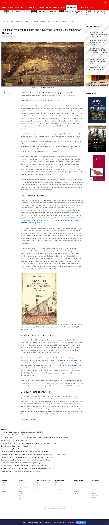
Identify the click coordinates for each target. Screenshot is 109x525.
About (74, 482)
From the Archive (59, 487)
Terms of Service (36, 506)
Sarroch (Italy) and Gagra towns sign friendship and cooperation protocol (23, 465)
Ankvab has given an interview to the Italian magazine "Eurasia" (20, 471)
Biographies (3, 491)
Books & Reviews (59, 485)
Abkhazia (24, 8)
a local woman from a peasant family (61, 373)
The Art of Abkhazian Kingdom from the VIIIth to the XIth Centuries (98, 42)
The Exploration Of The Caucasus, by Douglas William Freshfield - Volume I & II (98, 34)
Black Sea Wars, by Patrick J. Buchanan (13, 449)
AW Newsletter (72, 21)
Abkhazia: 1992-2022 (60, 489)
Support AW (89, 8)
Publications (71, 8)
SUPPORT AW (81, 522)
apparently (53, 401)
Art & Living (21, 495)
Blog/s (38, 489)
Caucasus (43, 21)
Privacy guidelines (44, 506)
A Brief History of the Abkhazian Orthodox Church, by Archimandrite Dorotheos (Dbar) (71, 11)
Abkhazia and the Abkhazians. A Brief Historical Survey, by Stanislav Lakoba (43, 11)
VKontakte (94, 493)
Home (4, 8)
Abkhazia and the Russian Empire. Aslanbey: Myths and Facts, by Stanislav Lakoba (16, 11)
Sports (50, 21)
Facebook (94, 482)
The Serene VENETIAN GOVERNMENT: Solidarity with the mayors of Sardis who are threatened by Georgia (34, 437)
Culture (2, 487)
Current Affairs (13, 8)
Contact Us (76, 491)
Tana (79, 202)
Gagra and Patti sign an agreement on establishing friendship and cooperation (25, 451)
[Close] (106, 523)
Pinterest (94, 497)
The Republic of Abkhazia (7, 482)
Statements (19, 21)
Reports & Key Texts (23, 487)
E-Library (57, 482)
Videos (59, 506)
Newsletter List (76, 485)
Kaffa (73, 207)
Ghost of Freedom (52, 123)
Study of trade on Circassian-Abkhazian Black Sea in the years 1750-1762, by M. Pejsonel (28, 443)
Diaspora (33, 21)
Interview (5, 21)
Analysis (49, 8)
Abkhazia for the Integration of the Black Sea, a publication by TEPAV (22, 432)
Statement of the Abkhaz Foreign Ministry (13, 435)
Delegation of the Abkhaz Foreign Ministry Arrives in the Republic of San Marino (25, 460)
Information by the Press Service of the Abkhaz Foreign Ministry (20, 463)
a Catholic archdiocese (47, 253)
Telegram (94, 487)
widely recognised (71, 215)
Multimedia (56, 21)
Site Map (75, 489)
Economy (26, 21)
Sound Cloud (95, 495)
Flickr (93, 491)
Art (38, 21)
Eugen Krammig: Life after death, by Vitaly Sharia (16, 446)
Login (103, 2)
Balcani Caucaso (53, 100)
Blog (63, 8)
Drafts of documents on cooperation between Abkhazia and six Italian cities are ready (27, 457)
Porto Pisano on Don (45, 205)
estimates (47, 345)
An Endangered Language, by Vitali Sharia (14, 440)
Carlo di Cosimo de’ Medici (70, 365)
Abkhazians (32, 8)
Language (3, 489)
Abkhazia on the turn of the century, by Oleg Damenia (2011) (97, 61)
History (41, 8)
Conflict (56, 8)
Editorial (63, 21)
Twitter (93, 485)
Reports (11, 21)
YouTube (94, 489)
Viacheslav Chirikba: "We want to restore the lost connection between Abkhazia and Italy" (28, 468)
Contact (81, 8)
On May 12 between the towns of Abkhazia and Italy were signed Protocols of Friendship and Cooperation (33, 454)
